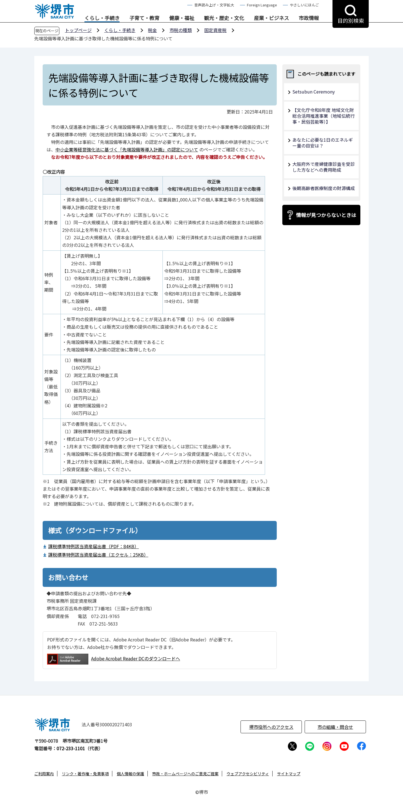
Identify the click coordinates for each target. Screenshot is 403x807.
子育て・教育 (144, 18)
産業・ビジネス (271, 18)
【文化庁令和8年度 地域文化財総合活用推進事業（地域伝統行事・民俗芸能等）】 (323, 116)
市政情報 (309, 18)
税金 (152, 30)
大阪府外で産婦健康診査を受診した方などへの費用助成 (323, 167)
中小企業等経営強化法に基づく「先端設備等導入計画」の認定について (126, 149)
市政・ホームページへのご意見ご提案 (185, 773)
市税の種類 (180, 30)
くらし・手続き (102, 18)
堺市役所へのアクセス (271, 727)
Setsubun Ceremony (313, 91)
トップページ (78, 30)
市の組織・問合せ (335, 727)
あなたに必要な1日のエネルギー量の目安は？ (322, 142)
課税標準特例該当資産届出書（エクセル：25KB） (98, 554)
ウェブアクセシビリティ (248, 773)
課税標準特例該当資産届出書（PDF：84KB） (93, 546)
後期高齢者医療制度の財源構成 (323, 188)
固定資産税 (215, 30)
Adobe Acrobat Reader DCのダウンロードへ (113, 659)
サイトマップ (288, 773)
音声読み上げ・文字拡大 (214, 5)
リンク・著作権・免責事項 (85, 773)
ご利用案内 (44, 773)
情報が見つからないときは (326, 214)
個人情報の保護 (130, 773)
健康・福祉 (181, 18)
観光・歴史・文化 (224, 18)
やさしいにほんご (304, 5)
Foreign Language (262, 5)
